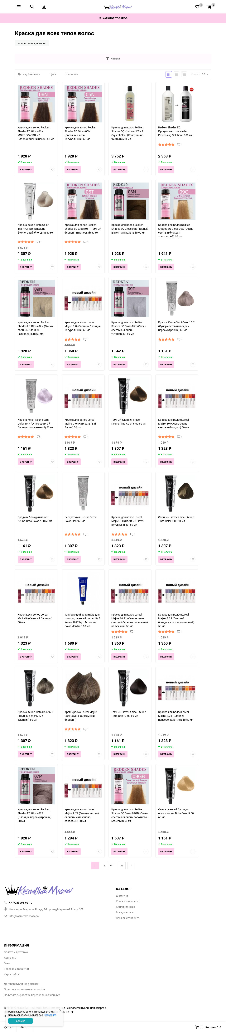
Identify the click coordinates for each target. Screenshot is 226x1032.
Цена (53, 74)
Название (72, 74)
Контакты (10, 957)
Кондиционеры (125, 907)
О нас (7, 963)
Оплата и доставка (16, 952)
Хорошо (20, 1021)
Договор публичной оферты (21, 984)
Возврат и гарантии (16, 969)
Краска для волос (127, 901)
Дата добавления (29, 74)
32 (121, 865)
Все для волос (125, 912)
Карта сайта (11, 974)
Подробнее (50, 1014)
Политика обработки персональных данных (32, 995)
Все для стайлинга (127, 918)
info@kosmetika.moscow (21, 916)
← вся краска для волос (32, 43)
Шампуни (122, 895)
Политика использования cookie (24, 989)
